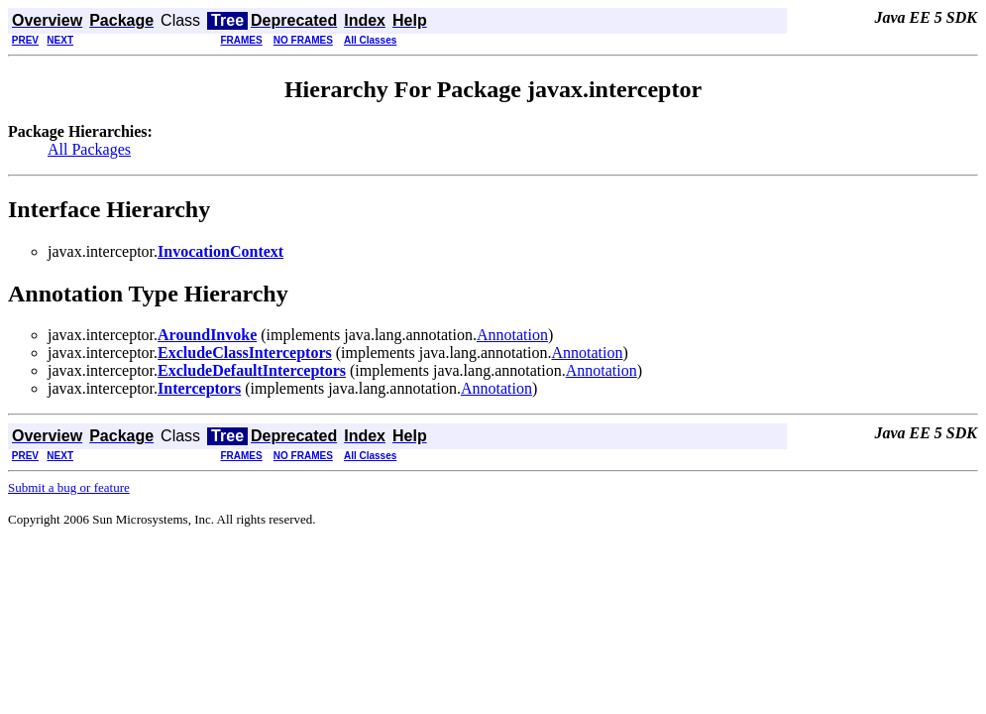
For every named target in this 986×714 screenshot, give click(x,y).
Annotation (512, 334)
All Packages (89, 149)
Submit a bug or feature (69, 487)
